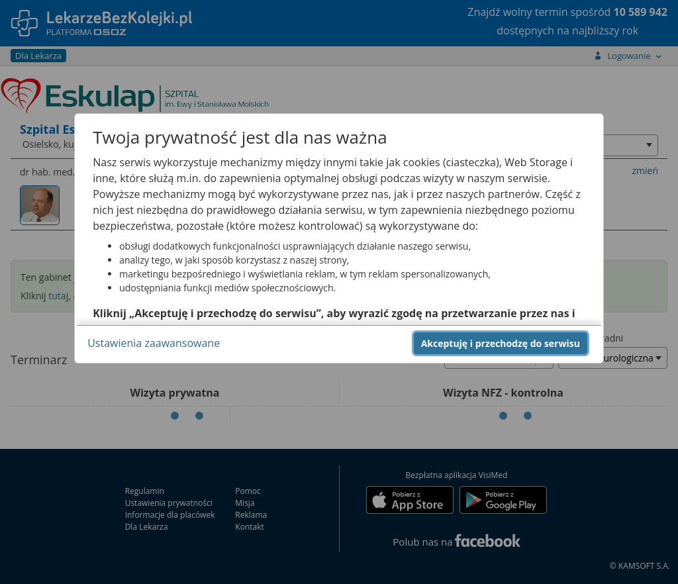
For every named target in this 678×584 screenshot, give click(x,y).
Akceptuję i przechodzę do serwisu (500, 343)
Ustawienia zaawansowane (153, 343)
